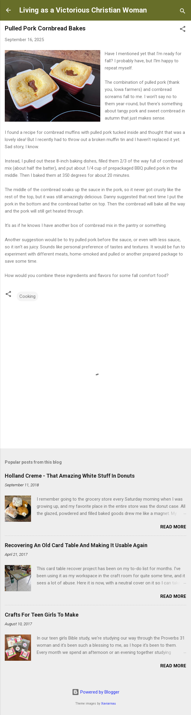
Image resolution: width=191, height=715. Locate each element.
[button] (182, 30)
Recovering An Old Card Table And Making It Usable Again (76, 545)
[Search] (182, 12)
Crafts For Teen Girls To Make (41, 615)
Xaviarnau (108, 703)
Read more (173, 527)
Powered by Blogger (95, 692)
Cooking (27, 296)
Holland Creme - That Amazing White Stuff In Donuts (70, 476)
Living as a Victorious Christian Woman (83, 10)
